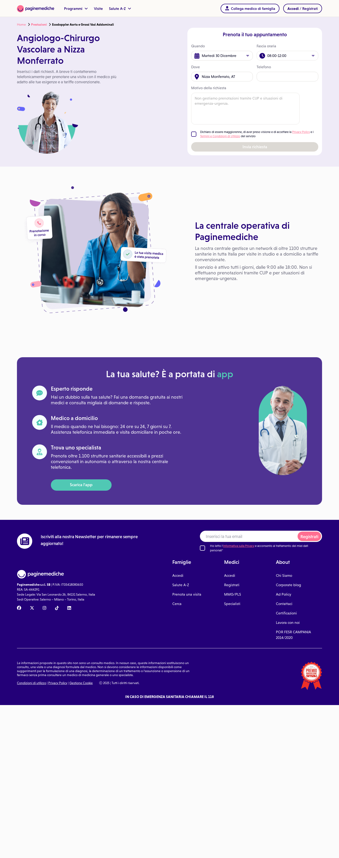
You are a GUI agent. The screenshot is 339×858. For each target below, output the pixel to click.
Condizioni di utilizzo (31, 683)
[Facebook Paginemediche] (19, 608)
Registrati (309, 536)
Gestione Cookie (81, 683)
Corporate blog (288, 585)
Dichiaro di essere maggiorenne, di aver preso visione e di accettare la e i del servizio (257, 134)
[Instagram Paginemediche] (44, 608)
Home (21, 24)
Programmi (76, 8)
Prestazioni (39, 24)
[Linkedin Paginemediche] (69, 608)
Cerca (177, 604)
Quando (198, 46)
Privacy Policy (301, 132)
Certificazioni (286, 613)
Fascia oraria (266, 46)
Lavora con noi (288, 623)
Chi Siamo (284, 575)
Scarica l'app (81, 484)
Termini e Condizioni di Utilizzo (220, 136)
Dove (195, 67)
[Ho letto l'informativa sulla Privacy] (202, 548)
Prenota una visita (186, 594)
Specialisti (232, 604)
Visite (98, 8)
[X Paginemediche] (32, 608)
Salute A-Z (120, 8)
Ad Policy (283, 594)
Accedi (177, 575)
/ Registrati (302, 8)
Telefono (264, 67)
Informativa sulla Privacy (238, 546)
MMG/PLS (232, 594)
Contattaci (284, 604)
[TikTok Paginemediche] (57, 608)
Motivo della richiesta (208, 88)
